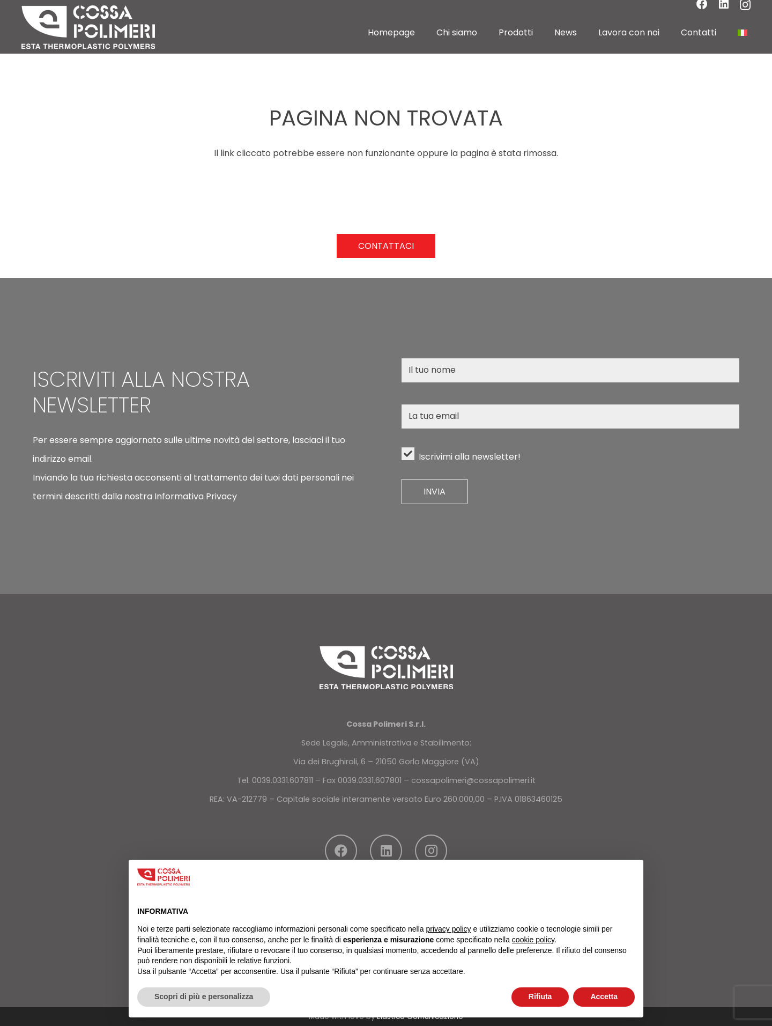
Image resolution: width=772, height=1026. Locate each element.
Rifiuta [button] (540, 996)
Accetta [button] (604, 996)
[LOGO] (88, 27)
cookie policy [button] (533, 939)
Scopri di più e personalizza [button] (203, 996)
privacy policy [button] (448, 929)
